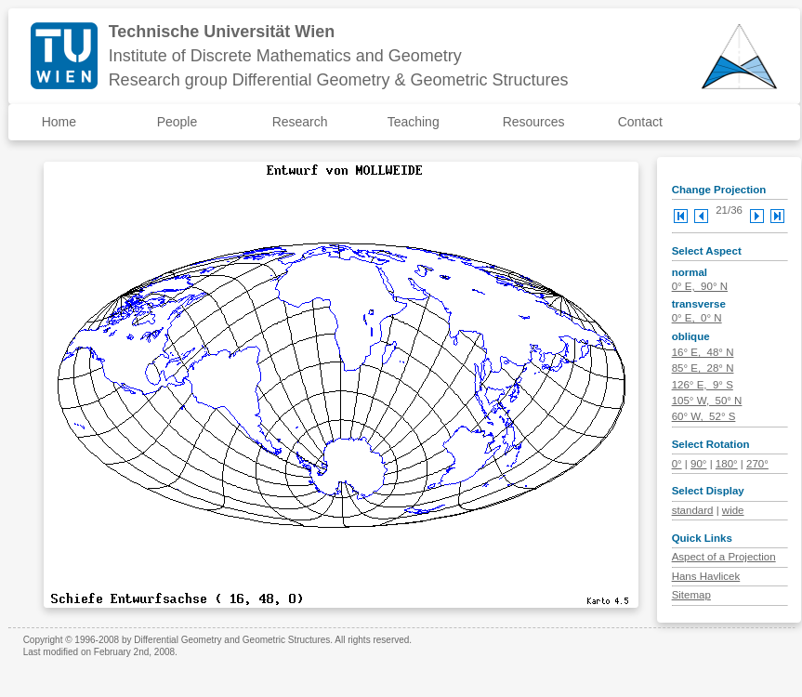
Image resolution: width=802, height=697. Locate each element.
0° (677, 463)
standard (693, 510)
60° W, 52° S (704, 416)
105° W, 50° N (707, 400)
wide (733, 510)
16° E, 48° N (703, 352)
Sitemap (691, 594)
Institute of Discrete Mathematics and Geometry (285, 55)
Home (59, 121)
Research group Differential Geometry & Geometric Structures (339, 80)
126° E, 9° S (702, 384)
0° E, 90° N (700, 286)
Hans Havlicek (706, 576)
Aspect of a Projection (724, 556)
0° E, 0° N (697, 317)
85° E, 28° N (703, 368)
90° (698, 463)
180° (727, 463)
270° (757, 463)
